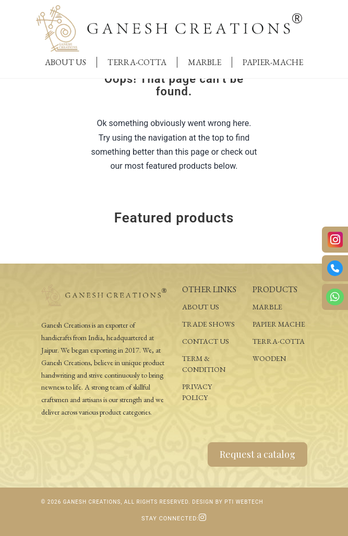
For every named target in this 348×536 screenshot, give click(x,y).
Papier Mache (279, 324)
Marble (204, 62)
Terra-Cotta (136, 62)
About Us (65, 62)
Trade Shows (208, 324)
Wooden (269, 358)
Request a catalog (257, 454)
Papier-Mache (273, 62)
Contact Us (205, 341)
